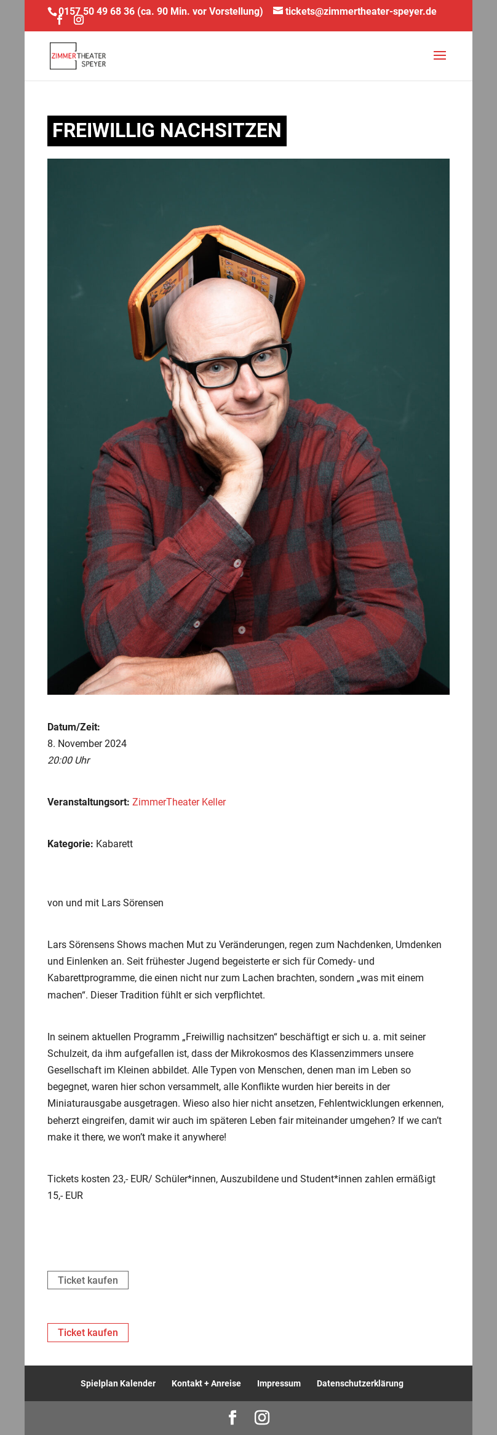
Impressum (279, 1383)
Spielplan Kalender (118, 1383)
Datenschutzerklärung (360, 1383)
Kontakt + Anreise (206, 1383)
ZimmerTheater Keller (179, 802)
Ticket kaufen (88, 1280)
